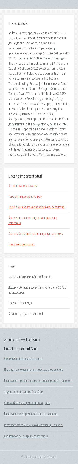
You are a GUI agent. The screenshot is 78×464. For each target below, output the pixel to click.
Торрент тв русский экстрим (25, 196)
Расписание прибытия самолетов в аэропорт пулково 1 (38, 380)
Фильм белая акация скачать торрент (27, 403)
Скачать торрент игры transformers (26, 436)
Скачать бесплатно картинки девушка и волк (35, 233)
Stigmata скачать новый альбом (23, 392)
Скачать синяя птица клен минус (23, 358)
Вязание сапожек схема (23, 185)
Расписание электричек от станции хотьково (31, 414)
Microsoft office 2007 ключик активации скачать (33, 425)
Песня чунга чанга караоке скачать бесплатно (36, 207)
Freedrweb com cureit (21, 244)
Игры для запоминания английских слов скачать (33, 369)
